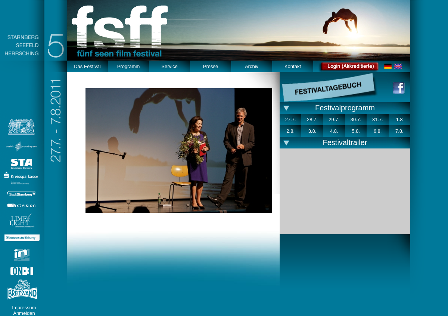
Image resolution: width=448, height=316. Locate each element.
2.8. (290, 131)
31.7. (377, 119)
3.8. (312, 131)
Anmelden (24, 313)
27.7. (290, 119)
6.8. (378, 131)
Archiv (251, 66)
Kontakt (292, 66)
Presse (210, 66)
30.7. (356, 119)
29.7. (334, 119)
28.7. (312, 119)
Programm (128, 66)
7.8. (399, 131)
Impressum (24, 307)
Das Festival (87, 66)
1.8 (399, 119)
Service (169, 66)
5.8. (356, 131)
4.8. (334, 131)
